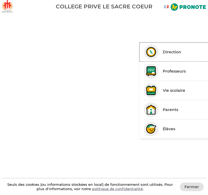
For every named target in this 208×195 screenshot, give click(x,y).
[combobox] (167, 6)
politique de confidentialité (117, 189)
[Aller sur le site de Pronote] (188, 7)
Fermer (191, 186)
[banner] (104, 6)
